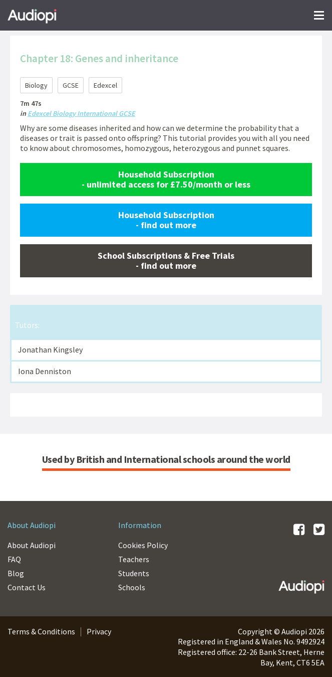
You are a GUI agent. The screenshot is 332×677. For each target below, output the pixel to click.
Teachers (133, 559)
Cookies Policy (143, 545)
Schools (131, 587)
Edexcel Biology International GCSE (81, 113)
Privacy (99, 631)
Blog (16, 573)
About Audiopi (32, 545)
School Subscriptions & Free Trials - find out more (166, 260)
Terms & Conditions (41, 631)
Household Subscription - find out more (166, 220)
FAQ (14, 559)
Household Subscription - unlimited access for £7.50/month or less (166, 179)
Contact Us (27, 587)
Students (133, 573)
